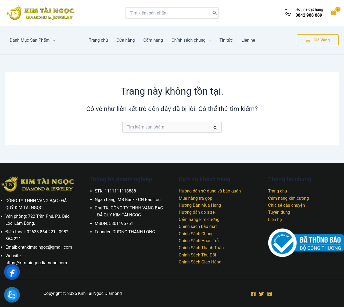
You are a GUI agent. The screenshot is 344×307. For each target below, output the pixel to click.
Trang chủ (98, 40)
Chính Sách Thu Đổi (197, 255)
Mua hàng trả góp (195, 198)
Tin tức (226, 40)
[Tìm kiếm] (214, 13)
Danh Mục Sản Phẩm (32, 40)
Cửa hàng (125, 40)
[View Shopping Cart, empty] (333, 13)
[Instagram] (269, 293)
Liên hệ (248, 40)
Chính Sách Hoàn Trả (199, 240)
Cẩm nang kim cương (199, 219)
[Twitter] (261, 293)
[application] (52, 40)
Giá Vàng (318, 40)
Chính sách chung (191, 40)
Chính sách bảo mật (198, 226)
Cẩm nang (153, 40)
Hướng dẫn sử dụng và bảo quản (210, 191)
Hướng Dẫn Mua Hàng (200, 205)
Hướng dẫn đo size (197, 212)
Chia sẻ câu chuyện (286, 205)
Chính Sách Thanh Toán (201, 247)
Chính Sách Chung (196, 233)
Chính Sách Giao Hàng (200, 262)
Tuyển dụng (279, 212)
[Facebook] (253, 293)
